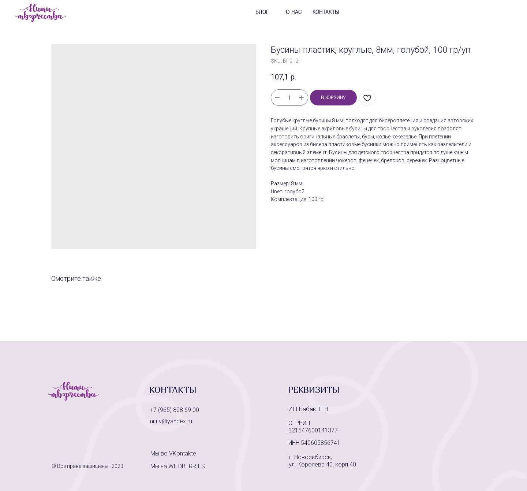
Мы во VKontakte (173, 453)
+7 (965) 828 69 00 (174, 409)
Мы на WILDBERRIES (177, 466)
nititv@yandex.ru (171, 421)
